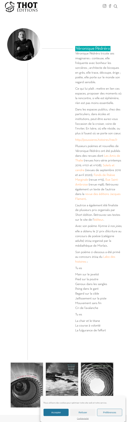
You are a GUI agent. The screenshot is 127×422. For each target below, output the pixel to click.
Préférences (109, 414)
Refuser (83, 414)
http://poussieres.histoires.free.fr (96, 139)
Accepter (56, 414)
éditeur (98, 219)
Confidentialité (83, 420)
